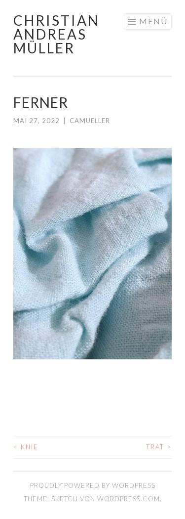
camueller (90, 121)
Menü (153, 21)
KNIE (25, 447)
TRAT (159, 447)
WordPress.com (128, 499)
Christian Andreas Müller (56, 34)
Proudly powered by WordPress (92, 485)
